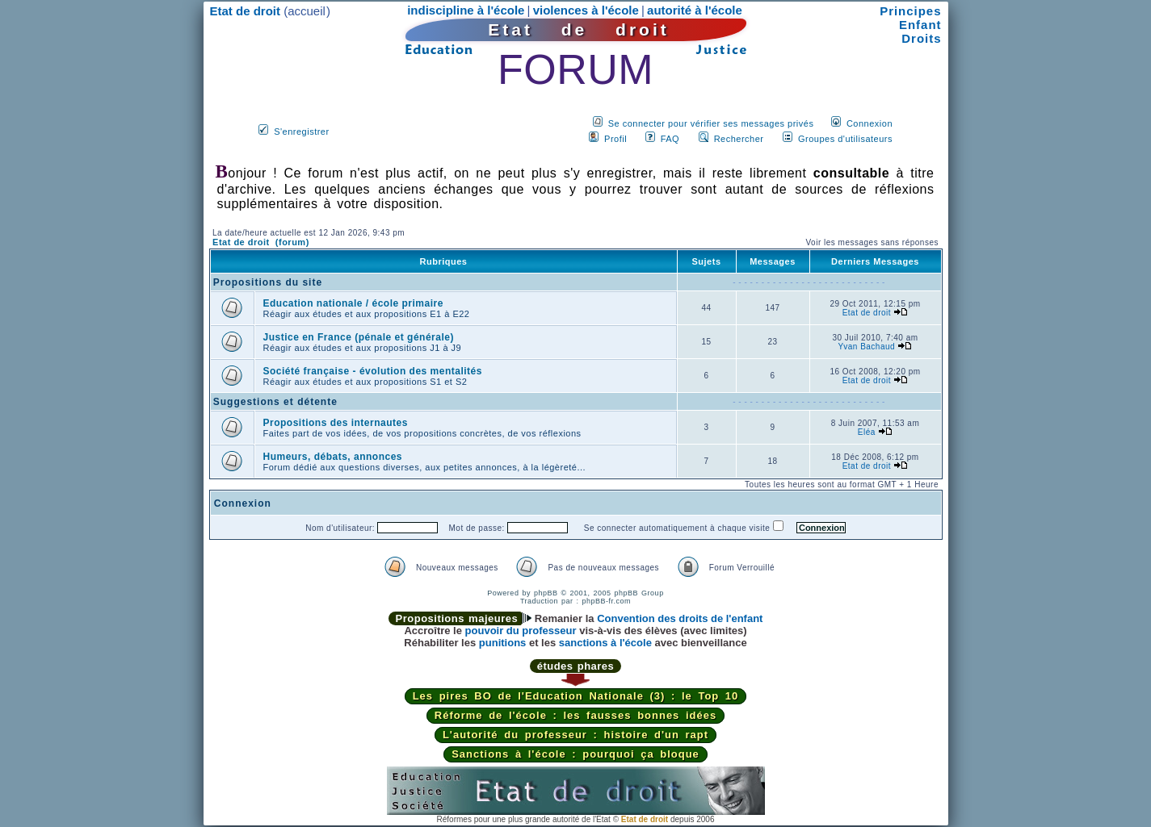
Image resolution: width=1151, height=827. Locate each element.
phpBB (546, 593)
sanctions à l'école (605, 643)
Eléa (867, 432)
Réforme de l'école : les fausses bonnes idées (575, 715)
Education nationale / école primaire (353, 303)
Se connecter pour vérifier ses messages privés (711, 123)
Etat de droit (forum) (260, 242)
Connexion (869, 123)
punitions (503, 643)
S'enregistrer (302, 131)
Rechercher (739, 139)
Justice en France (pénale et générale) (358, 337)
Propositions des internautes (335, 422)
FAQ (670, 139)
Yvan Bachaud (867, 346)
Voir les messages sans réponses (871, 242)
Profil (615, 139)
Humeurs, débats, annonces (333, 456)
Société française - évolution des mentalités (372, 371)
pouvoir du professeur (521, 630)
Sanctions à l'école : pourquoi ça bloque (575, 754)
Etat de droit (866, 312)
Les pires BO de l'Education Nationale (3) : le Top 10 (576, 696)
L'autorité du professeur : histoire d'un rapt (575, 735)
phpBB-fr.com (607, 601)
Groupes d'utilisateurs (845, 139)
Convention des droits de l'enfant (679, 618)
